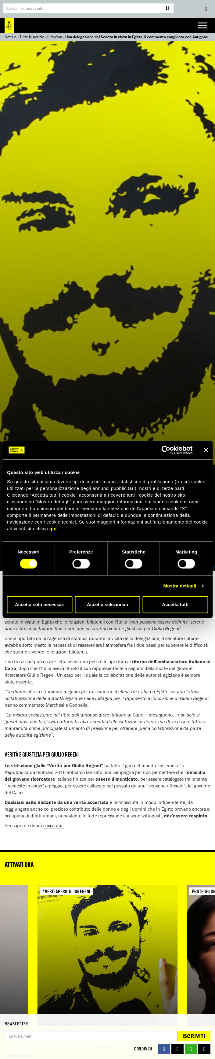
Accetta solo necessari (40, 604)
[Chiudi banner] (206, 450)
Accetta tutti (175, 604)
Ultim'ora (54, 36)
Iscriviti (193, 1035)
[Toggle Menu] (202, 25)
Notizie (10, 36)
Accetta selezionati (107, 604)
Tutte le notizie (32, 36)
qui (53, 528)
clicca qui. (53, 825)
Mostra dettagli (179, 585)
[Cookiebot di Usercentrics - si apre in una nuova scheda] (165, 450)
